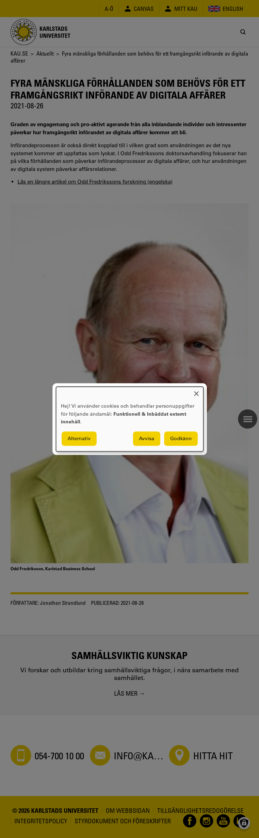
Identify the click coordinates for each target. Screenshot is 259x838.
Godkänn (181, 438)
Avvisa (146, 438)
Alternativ (79, 438)
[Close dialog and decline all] (196, 391)
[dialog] (129, 419)
